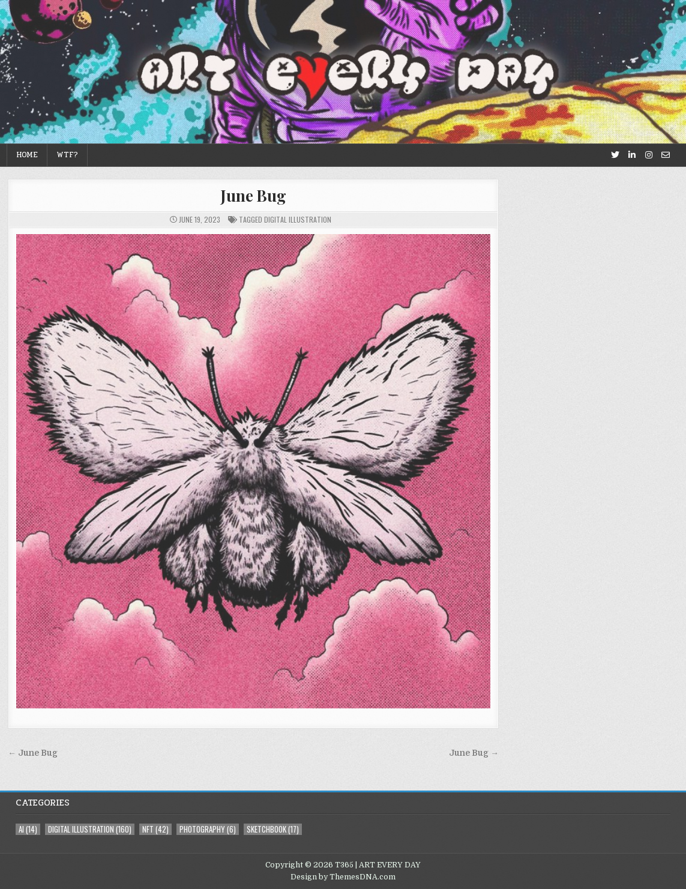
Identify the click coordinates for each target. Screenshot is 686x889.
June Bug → (474, 753)
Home (27, 155)
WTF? (67, 155)
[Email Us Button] (665, 155)
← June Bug (33, 753)
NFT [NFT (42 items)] (155, 829)
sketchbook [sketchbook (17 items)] (273, 829)
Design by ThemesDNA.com (343, 877)
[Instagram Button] (649, 155)
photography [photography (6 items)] (207, 829)
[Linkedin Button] (632, 155)
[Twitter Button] (615, 155)
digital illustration (297, 219)
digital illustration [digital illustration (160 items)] (89, 829)
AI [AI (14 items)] (28, 829)
